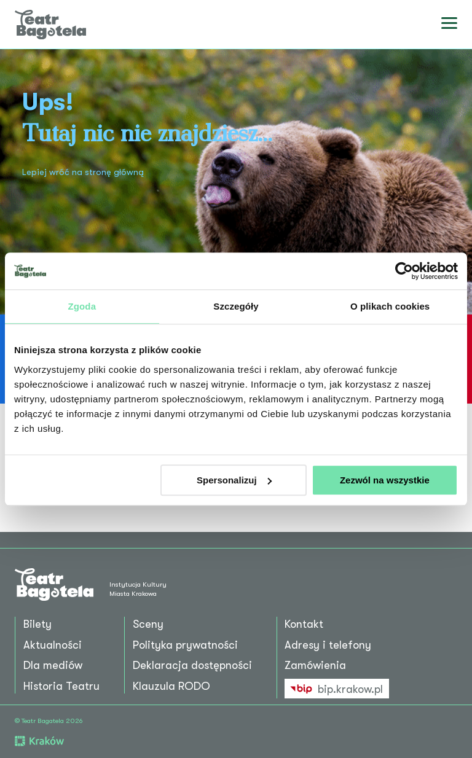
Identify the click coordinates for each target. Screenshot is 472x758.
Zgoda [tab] (82, 306)
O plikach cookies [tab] (390, 306)
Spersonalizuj (234, 480)
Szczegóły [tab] (235, 306)
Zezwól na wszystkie (385, 480)
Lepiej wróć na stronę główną (83, 172)
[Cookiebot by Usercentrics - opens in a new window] (404, 271)
